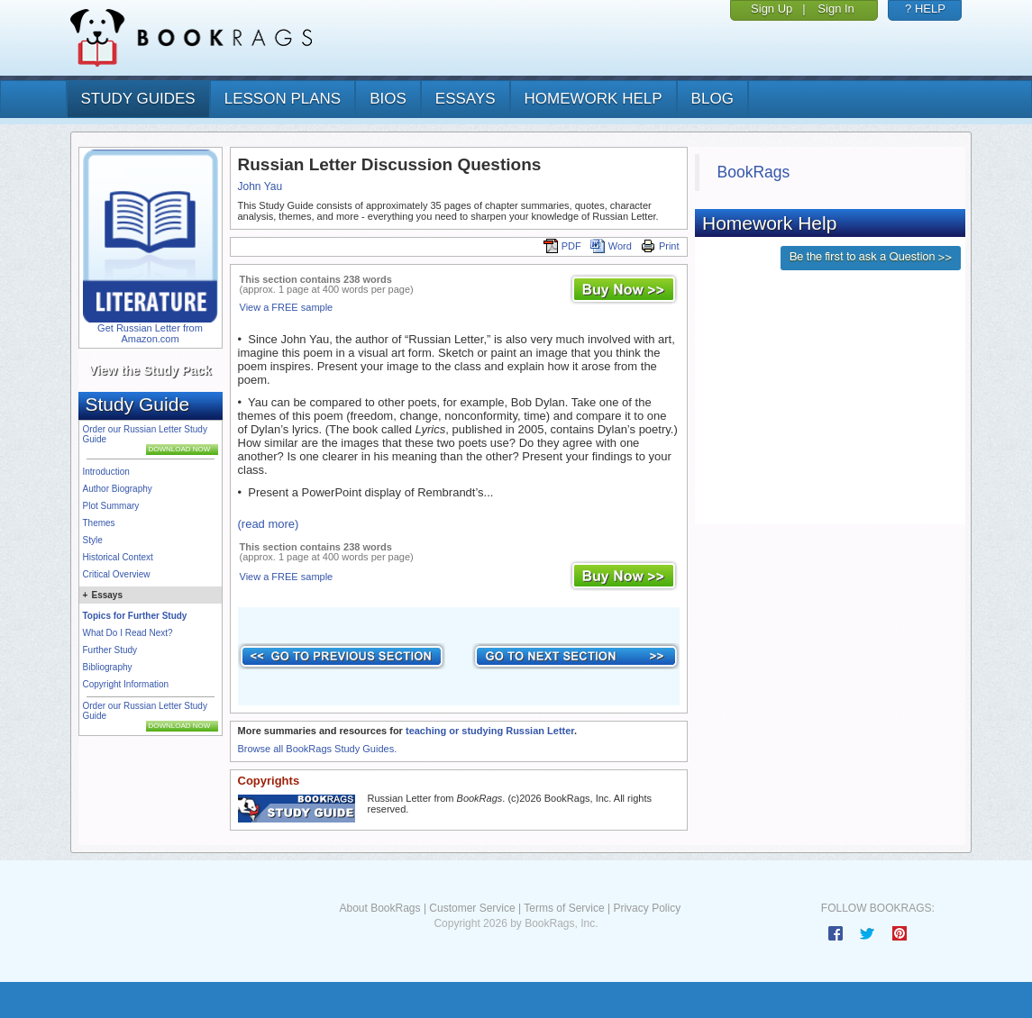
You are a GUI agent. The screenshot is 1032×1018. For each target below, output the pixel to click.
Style (93, 540)
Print (660, 246)
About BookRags (379, 908)
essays (465, 98)
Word (611, 246)
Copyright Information (126, 684)
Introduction (106, 472)
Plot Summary (111, 506)
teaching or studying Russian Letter (490, 730)
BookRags (753, 172)
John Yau (260, 186)
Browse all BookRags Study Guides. (317, 748)
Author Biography (117, 489)
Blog (712, 98)
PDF (562, 246)
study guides (138, 98)
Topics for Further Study (135, 616)
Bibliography (107, 667)
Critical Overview (117, 574)
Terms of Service (564, 908)
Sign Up (771, 8)
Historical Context (118, 557)
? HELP (925, 8)
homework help (593, 98)
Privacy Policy (646, 908)
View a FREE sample (286, 307)
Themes (99, 523)
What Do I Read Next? (128, 633)
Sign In (835, 8)
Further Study (110, 650)
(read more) (268, 524)
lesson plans (282, 98)
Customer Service (472, 908)
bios (388, 98)
